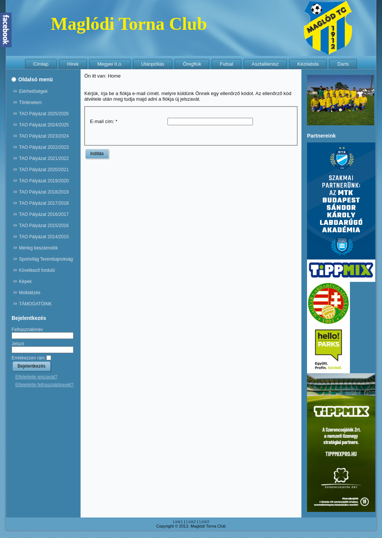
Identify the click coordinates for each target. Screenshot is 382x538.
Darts (343, 64)
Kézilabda (308, 64)
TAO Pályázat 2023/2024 (44, 136)
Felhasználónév (27, 329)
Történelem (30, 102)
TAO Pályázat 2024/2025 (44, 125)
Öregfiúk (192, 64)
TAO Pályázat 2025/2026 (44, 113)
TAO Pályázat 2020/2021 (44, 169)
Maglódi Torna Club (129, 24)
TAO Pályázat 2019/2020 (44, 180)
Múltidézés (29, 292)
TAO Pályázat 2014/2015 (44, 236)
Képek (25, 281)
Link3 (204, 521)
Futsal (226, 64)
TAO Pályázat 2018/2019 (44, 192)
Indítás (97, 153)
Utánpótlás (152, 64)
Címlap (40, 64)
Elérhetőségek (33, 91)
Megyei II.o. (109, 64)
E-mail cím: (104, 121)
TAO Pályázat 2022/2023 (44, 147)
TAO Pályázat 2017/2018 (44, 203)
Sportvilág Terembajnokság (46, 259)
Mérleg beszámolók (38, 248)
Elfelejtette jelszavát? (36, 377)
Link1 (178, 521)
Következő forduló (37, 270)
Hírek (73, 64)
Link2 (191, 521)
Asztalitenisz (265, 64)
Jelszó (18, 343)
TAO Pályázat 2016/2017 (44, 214)
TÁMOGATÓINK (35, 303)
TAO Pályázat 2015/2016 (44, 225)
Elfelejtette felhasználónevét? (44, 384)
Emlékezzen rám (28, 358)
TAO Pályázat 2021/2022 (44, 158)
